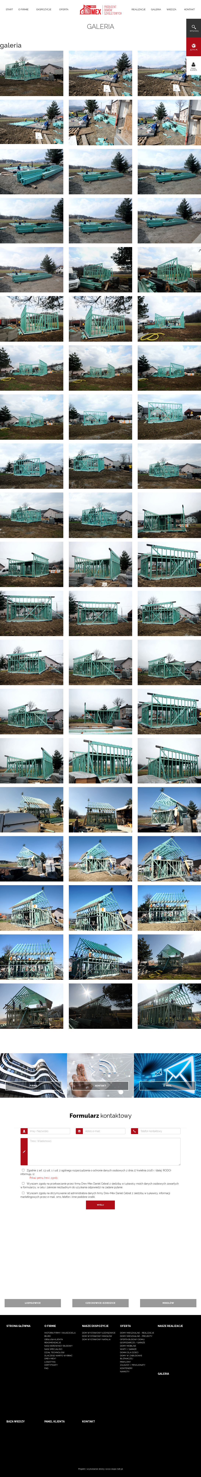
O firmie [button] (24, 9)
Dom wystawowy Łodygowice (98, 1333)
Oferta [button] (65, 9)
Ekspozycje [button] (45, 9)
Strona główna (18, 1326)
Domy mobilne (128, 1346)
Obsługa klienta (53, 1339)
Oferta (125, 1326)
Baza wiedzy (15, 1421)
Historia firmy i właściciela (59, 1333)
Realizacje (139, 9)
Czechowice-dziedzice (100, 1303)
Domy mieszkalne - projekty (136, 1336)
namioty (124, 1371)
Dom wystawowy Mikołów (97, 1336)
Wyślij (100, 1205)
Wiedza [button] (173, 9)
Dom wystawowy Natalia (96, 1339)
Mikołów (168, 1303)
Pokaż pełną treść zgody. (44, 1177)
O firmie (50, 1326)
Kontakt (189, 9)
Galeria (156, 9)
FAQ (46, 1368)
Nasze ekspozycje (95, 1326)
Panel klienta (54, 1421)
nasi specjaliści (53, 1349)
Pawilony (125, 1362)
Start (9, 9)
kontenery (126, 1368)
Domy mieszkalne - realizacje (137, 1333)
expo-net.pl (117, 1469)
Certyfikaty (51, 1365)
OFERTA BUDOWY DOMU (132, 1339)
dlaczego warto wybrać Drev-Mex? (58, 1357)
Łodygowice (33, 1303)
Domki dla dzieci (129, 1352)
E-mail (167, 1085)
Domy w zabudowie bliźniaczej (131, 1357)
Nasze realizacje (170, 1326)
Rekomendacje (52, 1342)
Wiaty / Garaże (128, 1349)
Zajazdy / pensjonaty (132, 1365)
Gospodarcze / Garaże (132, 1342)
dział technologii (54, 1352)
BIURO (47, 1336)
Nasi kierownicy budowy (58, 1346)
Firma (33, 1085)
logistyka (49, 1362)
